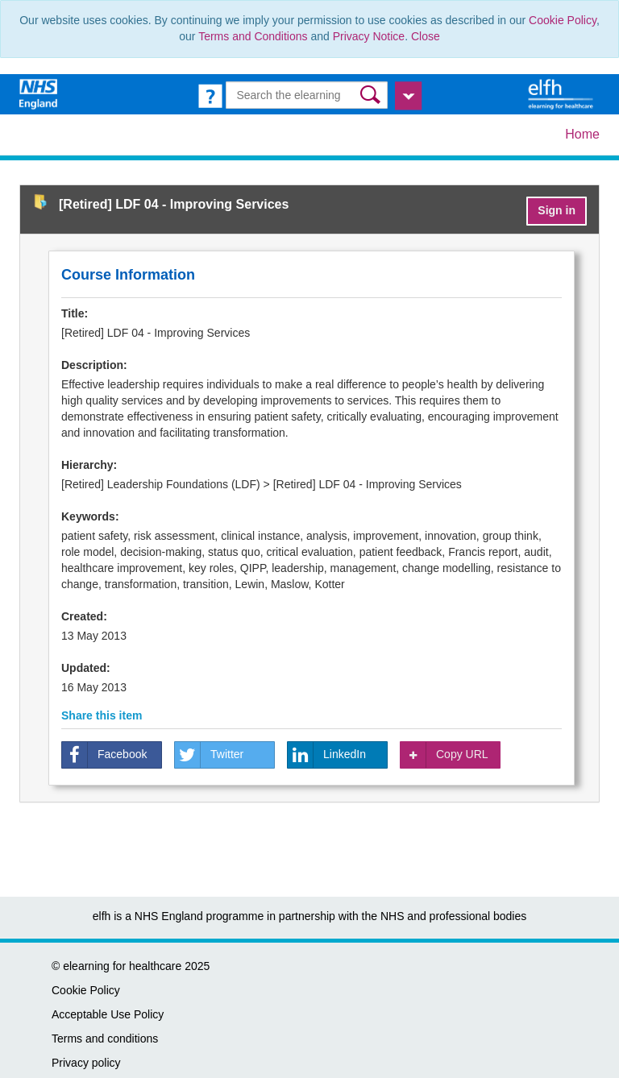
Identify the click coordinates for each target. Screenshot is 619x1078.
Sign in (556, 210)
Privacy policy (86, 1062)
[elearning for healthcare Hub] (563, 93)
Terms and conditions (105, 1038)
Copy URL (444, 755)
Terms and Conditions (252, 36)
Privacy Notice (369, 36)
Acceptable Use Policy (108, 1014)
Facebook (104, 755)
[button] (372, 94)
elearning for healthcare (122, 966)
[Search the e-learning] (306, 95)
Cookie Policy (562, 20)
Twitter (209, 755)
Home (582, 134)
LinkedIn (327, 755)
